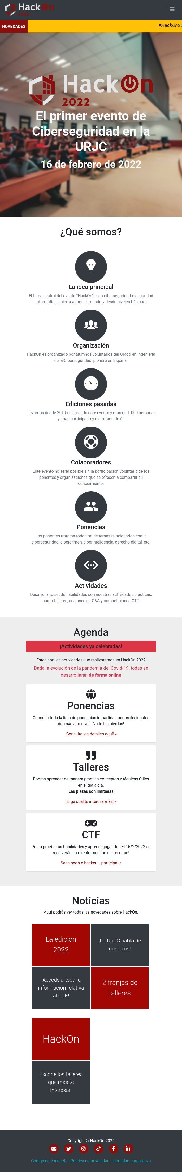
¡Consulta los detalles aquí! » (91, 736)
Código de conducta (49, 1160)
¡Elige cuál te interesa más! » (90, 799)
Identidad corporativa (131, 1160)
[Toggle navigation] (172, 9)
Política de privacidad (90, 1160)
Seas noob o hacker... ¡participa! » (91, 865)
